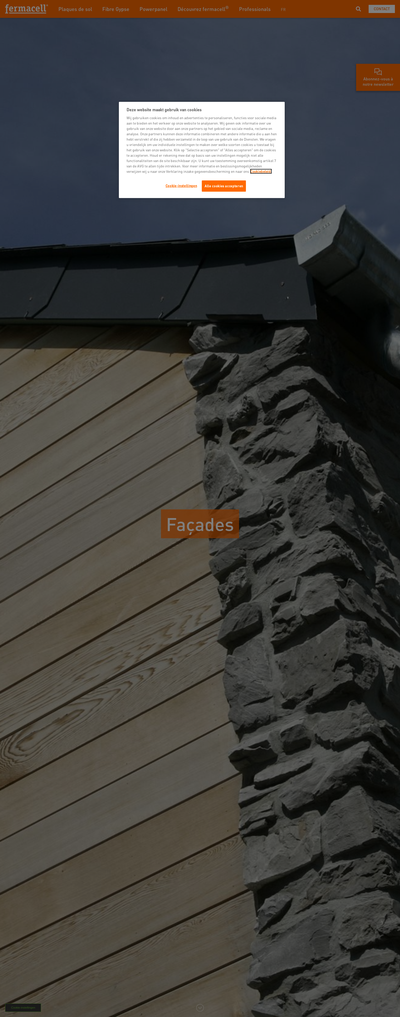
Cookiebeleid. (261, 171)
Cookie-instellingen (181, 185)
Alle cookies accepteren (224, 186)
